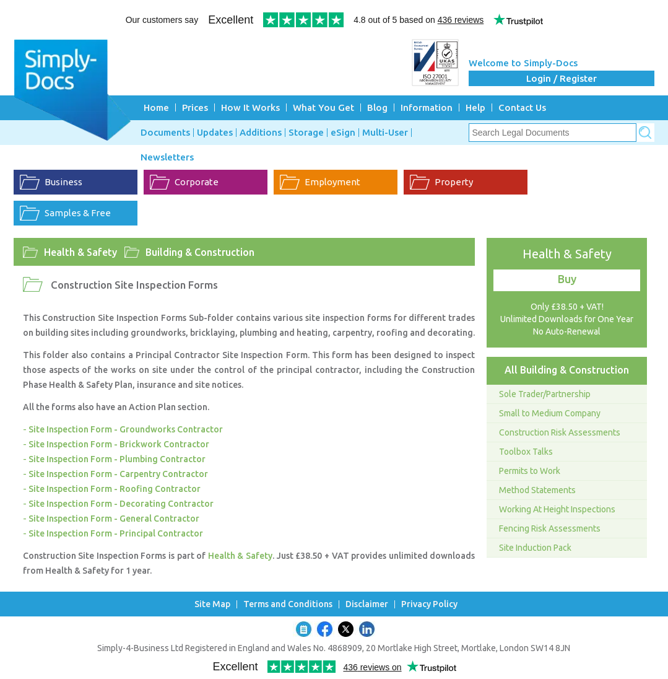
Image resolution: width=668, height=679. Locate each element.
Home (156, 107)
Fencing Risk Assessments (550, 528)
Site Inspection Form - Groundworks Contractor (125, 429)
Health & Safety (80, 252)
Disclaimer (366, 604)
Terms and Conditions (287, 604)
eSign (343, 132)
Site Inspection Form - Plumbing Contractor (117, 459)
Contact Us (522, 107)
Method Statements (537, 490)
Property (454, 182)
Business (63, 182)
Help (475, 107)
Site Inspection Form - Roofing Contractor (114, 489)
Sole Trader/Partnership (545, 394)
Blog (377, 107)
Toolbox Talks (526, 452)
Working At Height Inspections (557, 509)
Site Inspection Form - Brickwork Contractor (118, 444)
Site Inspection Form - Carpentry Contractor (118, 474)
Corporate (197, 182)
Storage (306, 132)
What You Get (323, 107)
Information (427, 107)
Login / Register (561, 78)
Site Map (212, 604)
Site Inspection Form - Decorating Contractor (121, 504)
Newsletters (167, 157)
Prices (195, 107)
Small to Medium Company (550, 413)
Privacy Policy (429, 604)
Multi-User (385, 132)
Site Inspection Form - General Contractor (113, 518)
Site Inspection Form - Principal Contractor (115, 533)
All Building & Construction (567, 369)
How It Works (250, 107)
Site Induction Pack (535, 548)
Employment (332, 182)
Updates (215, 132)
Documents (165, 132)
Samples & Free (78, 213)
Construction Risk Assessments (559, 432)
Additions (261, 132)
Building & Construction (199, 252)
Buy (567, 279)
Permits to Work (529, 471)
